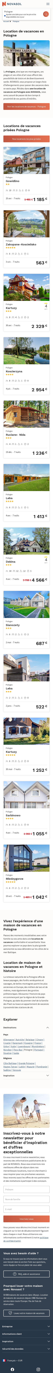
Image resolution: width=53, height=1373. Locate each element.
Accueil (6, 21)
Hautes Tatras (10, 1066)
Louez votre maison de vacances (27, 1313)
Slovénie (7, 1053)
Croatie (7, 1043)
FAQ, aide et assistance (26, 1274)
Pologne (16, 21)
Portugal (38, 1049)
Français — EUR (12, 1360)
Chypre (39, 1039)
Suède (16, 1053)
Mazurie (30, 1066)
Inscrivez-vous (26, 1218)
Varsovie (17, 1070)
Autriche (20, 1039)
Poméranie (41, 1066)
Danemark (17, 1043)
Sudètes (7, 1070)
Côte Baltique (10, 1063)
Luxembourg (24, 1046)
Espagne (28, 1043)
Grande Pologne (26, 1063)
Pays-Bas (17, 1049)
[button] (26, 1027)
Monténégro (38, 1046)
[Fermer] (48, 4)
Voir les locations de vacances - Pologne (26, 106)
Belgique (30, 1039)
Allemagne (8, 1039)
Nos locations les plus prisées (26, 138)
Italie (13, 1046)
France (37, 1043)
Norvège (7, 1049)
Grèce (6, 1046)
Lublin (22, 1066)
